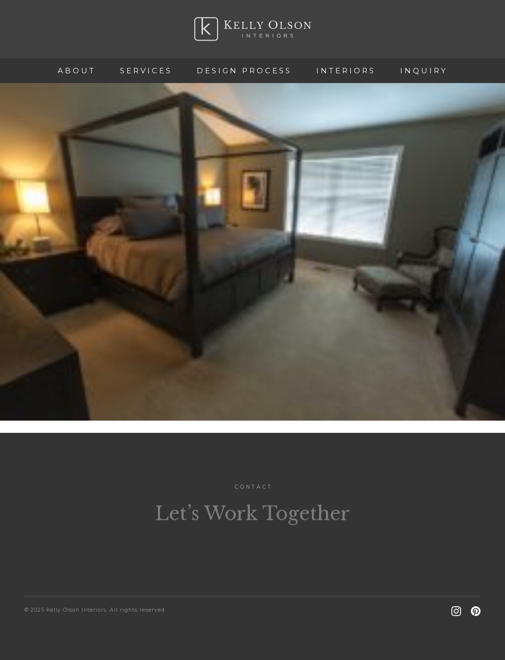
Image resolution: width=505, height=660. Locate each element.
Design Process (244, 70)
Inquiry (423, 70)
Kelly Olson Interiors (252, 29)
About (77, 70)
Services (146, 70)
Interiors (346, 70)
